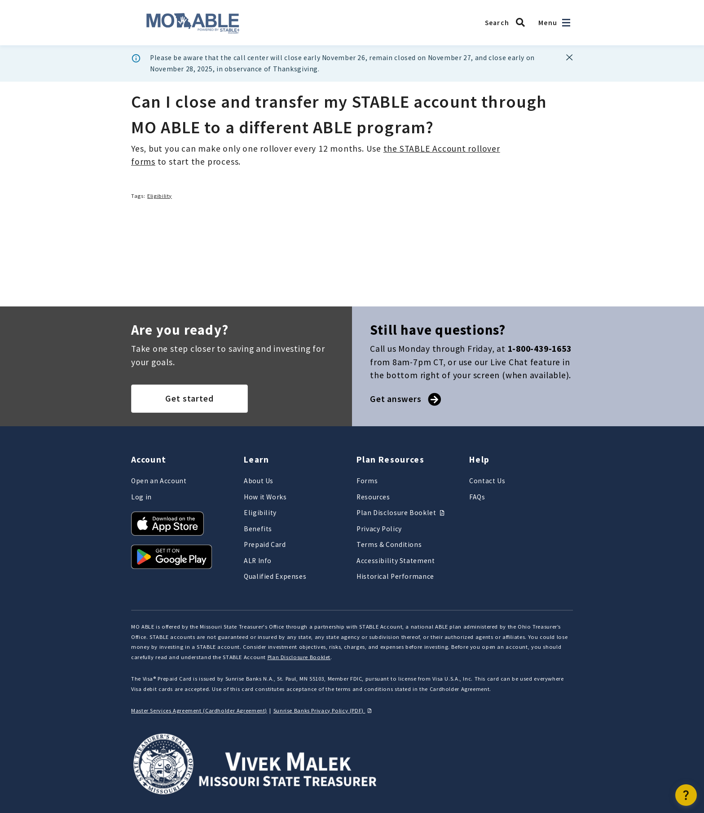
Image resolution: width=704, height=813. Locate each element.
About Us (258, 480)
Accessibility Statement (395, 560)
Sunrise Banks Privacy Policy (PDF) (323, 710)
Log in (141, 497)
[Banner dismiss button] (569, 57)
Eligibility (159, 195)
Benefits (258, 529)
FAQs (477, 497)
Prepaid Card (265, 544)
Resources (373, 497)
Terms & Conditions (389, 544)
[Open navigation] (566, 22)
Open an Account (158, 480)
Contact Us (487, 480)
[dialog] (352, 63)
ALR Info (258, 560)
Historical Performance (395, 576)
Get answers (404, 398)
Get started (189, 398)
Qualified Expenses (275, 576)
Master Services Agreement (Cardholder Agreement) (199, 710)
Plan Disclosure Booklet (401, 512)
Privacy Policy (379, 529)
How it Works (265, 497)
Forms (367, 480)
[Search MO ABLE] (507, 22)
